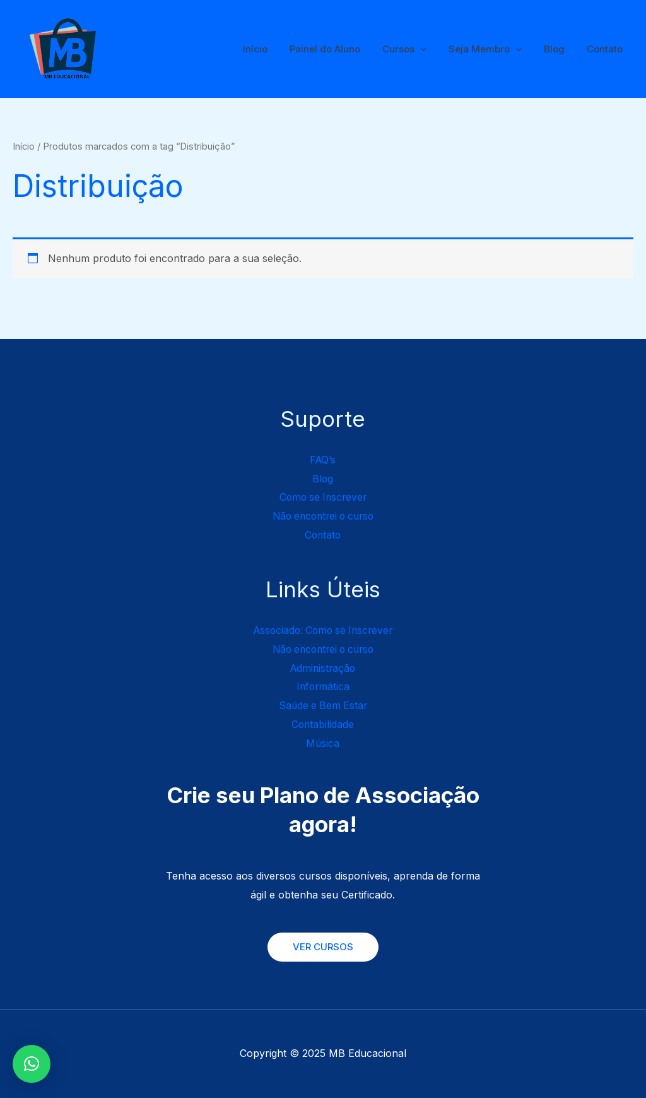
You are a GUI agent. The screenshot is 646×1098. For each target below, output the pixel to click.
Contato (606, 49)
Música (323, 743)
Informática (322, 686)
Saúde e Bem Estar (322, 705)
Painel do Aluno (338, 49)
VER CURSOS (323, 947)
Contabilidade (323, 724)
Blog (558, 49)
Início (272, 49)
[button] (31, 1064)
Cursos (415, 49)
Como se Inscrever (322, 497)
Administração (323, 668)
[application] (431, 49)
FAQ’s (322, 459)
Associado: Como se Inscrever (323, 630)
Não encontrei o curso (322, 516)
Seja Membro (492, 49)
